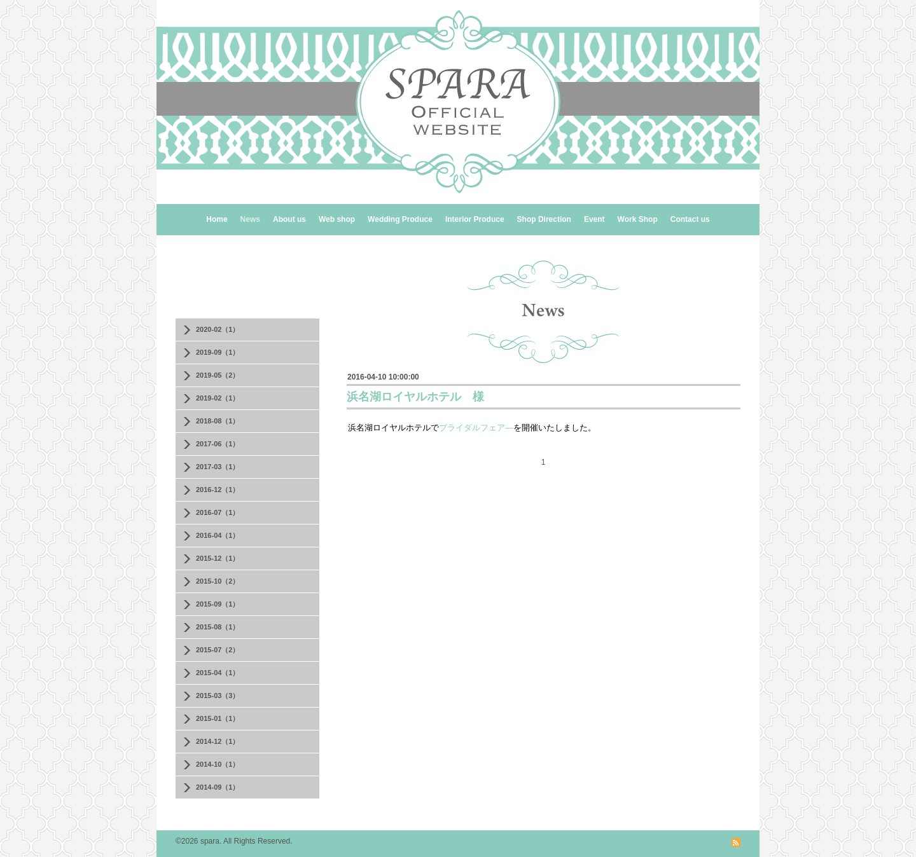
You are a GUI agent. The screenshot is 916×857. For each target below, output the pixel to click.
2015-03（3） (218, 695)
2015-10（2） (218, 581)
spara (209, 841)
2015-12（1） (218, 558)
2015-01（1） (218, 718)
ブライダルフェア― (476, 427)
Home (216, 219)
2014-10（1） (218, 764)
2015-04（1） (218, 672)
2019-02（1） (218, 398)
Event (594, 219)
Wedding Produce (400, 219)
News (250, 219)
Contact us (690, 219)
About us (289, 219)
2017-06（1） (218, 444)
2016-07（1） (218, 512)
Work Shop (638, 219)
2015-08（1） (218, 627)
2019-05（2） (218, 375)
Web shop (337, 219)
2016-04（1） (218, 535)
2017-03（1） (218, 466)
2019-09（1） (218, 352)
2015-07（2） (218, 650)
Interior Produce (474, 219)
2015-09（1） (218, 604)
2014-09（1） (218, 787)
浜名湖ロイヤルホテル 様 (415, 396)
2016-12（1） (218, 489)
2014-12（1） (218, 741)
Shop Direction (544, 219)
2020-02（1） (218, 329)
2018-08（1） (218, 421)
